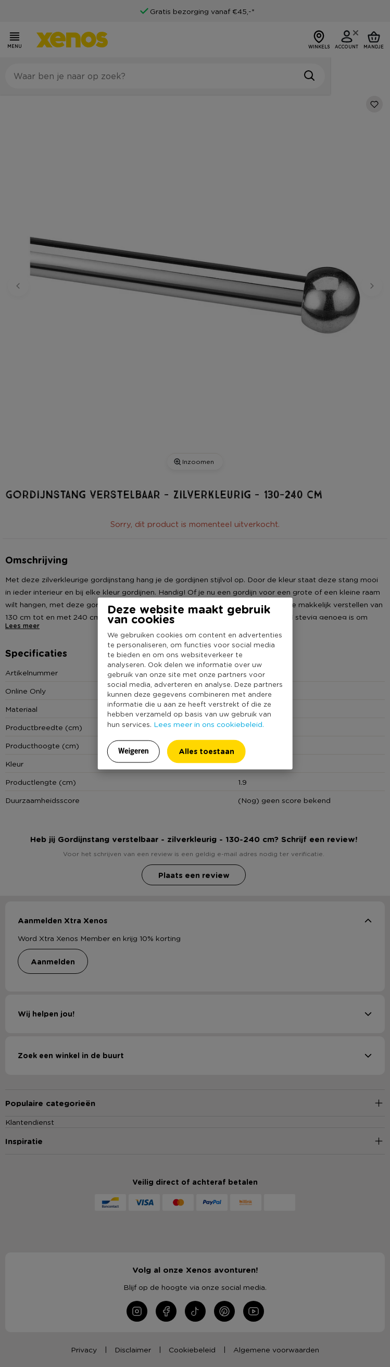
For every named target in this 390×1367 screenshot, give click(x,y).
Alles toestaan (206, 751)
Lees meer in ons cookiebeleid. (209, 723)
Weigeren (133, 750)
